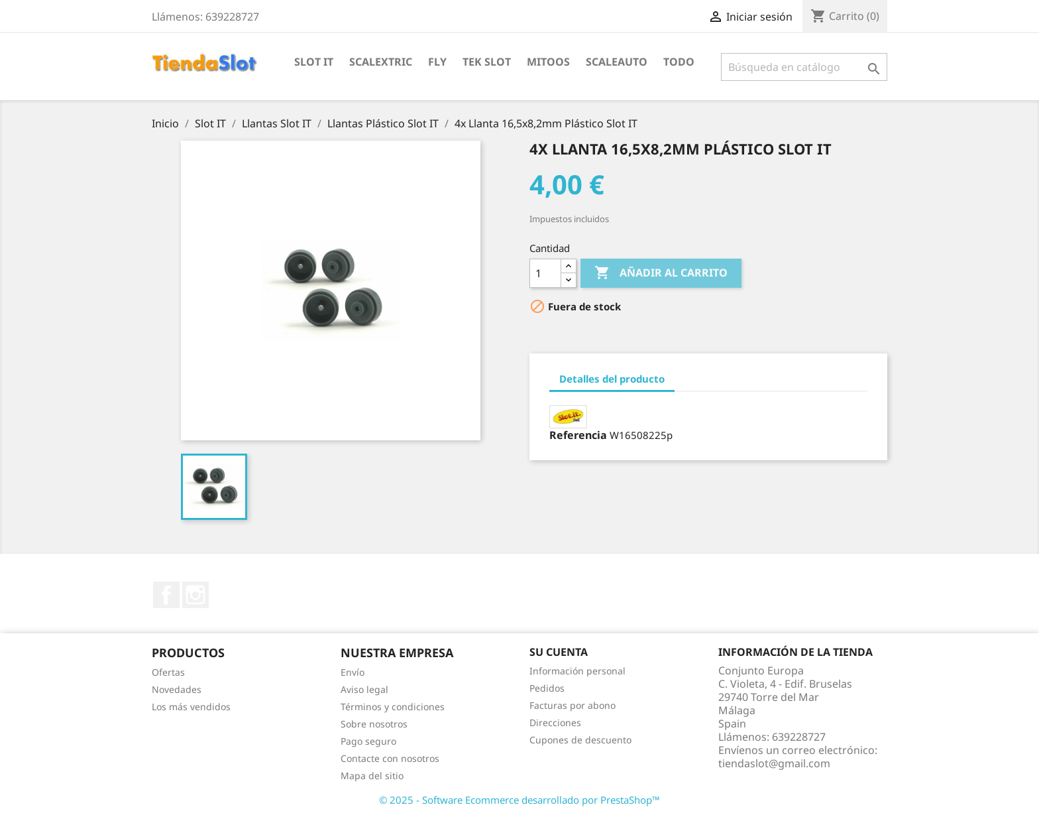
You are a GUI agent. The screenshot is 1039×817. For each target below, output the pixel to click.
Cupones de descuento (580, 739)
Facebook (166, 595)
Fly (437, 61)
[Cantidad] (545, 273)
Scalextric (380, 61)
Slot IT (313, 61)
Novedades (176, 689)
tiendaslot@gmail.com (774, 763)
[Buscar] (804, 67)
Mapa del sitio (372, 775)
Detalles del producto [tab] (612, 378)
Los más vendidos (191, 706)
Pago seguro (368, 741)
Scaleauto (616, 61)
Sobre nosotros (374, 724)
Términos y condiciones (393, 706)
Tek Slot (487, 61)
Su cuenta (558, 652)
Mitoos (548, 61)
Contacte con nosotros (390, 758)
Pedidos (547, 688)
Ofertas (168, 672)
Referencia (578, 435)
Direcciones (555, 722)
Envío (352, 672)
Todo (678, 61)
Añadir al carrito (661, 273)
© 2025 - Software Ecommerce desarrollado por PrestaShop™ (519, 799)
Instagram (195, 595)
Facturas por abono (572, 705)
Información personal (577, 670)
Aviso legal (364, 689)
